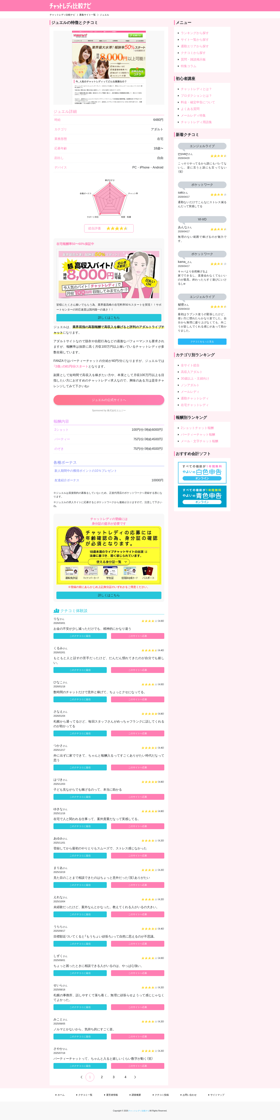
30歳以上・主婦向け (195, 378)
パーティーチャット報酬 (198, 434)
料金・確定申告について (198, 102)
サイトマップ (217, 1095)
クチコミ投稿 (162, 1095)
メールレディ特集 (193, 115)
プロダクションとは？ (196, 95)
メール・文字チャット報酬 (199, 441)
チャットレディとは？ (196, 89)
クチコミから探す (193, 52)
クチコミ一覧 (85, 1095)
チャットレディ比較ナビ (139, 1111)
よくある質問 (190, 109)
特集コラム (188, 66)
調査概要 (136, 1095)
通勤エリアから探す (195, 46)
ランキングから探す (195, 33)
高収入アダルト (192, 372)
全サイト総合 (190, 365)
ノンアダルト (190, 385)
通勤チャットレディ (195, 398)
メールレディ (190, 391)
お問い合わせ (190, 1095)
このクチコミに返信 (80, 636)
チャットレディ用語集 (196, 122)
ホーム (61, 1095)
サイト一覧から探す (195, 39)
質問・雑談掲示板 (193, 59)
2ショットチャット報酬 (197, 428)
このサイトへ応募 (137, 636)
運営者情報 (112, 1095)
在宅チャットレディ (195, 405)
